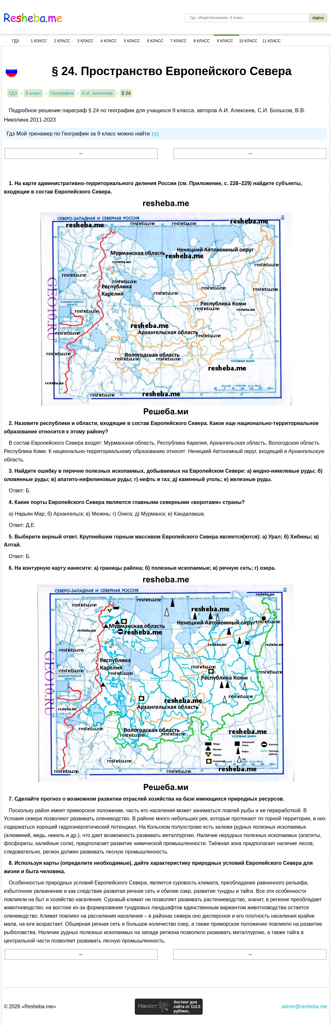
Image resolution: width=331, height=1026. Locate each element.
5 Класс (132, 41)
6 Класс (155, 41)
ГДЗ (15, 41)
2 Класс (62, 41)
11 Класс (271, 41)
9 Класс (225, 41)
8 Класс (202, 41)
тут (155, 134)
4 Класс (109, 41)
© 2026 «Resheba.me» (30, 1006)
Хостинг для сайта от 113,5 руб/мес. (187, 1006)
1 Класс (39, 41)
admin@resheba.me (304, 1006)
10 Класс (248, 41)
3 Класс (85, 41)
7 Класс (178, 41)
